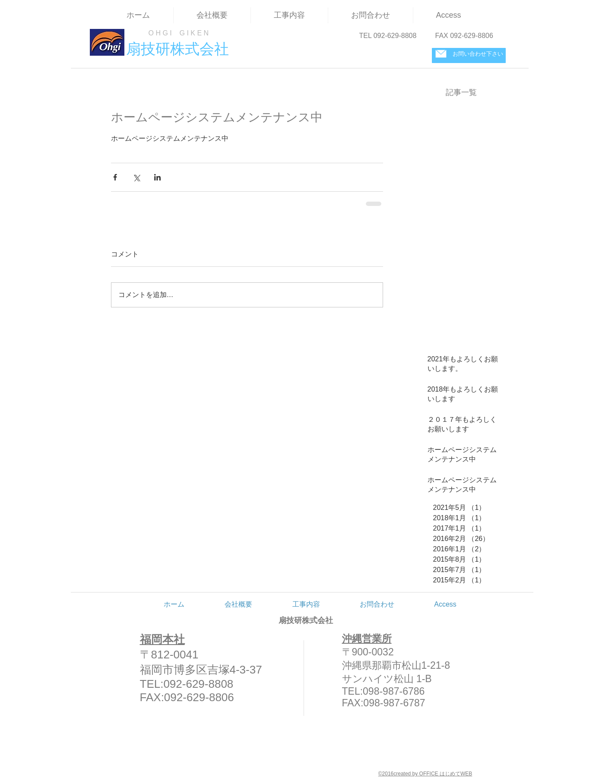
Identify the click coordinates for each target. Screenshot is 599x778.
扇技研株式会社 (306, 620)
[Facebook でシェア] (115, 177)
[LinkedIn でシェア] (157, 177)
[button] (289, 15)
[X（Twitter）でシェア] (136, 177)
